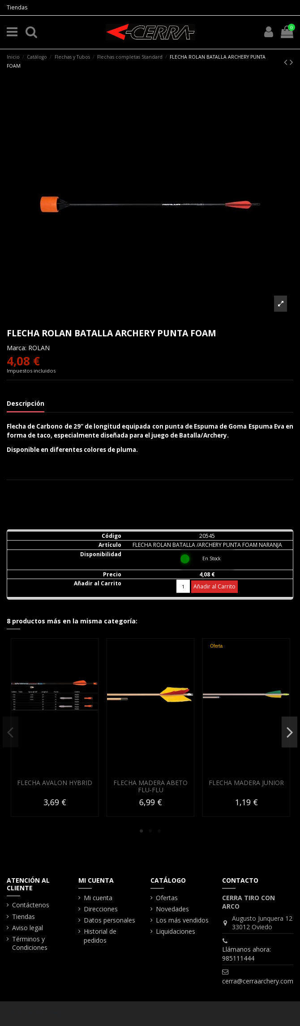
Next (289, 732)
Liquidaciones (175, 931)
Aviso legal (27, 927)
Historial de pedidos (100, 935)
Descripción (25, 403)
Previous (10, 732)
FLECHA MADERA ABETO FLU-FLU (150, 786)
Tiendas (17, 7)
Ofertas (167, 897)
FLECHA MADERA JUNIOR (246, 782)
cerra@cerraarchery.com (257, 981)
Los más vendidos (182, 920)
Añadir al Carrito (214, 586)
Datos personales (109, 920)
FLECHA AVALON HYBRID (54, 782)
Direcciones (101, 909)
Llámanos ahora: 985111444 (246, 953)
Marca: (16, 347)
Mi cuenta (98, 897)
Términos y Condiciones (29, 943)
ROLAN (39, 347)
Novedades (172, 909)
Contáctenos (30, 905)
